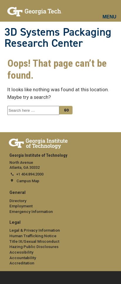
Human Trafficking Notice (32, 235)
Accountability (22, 257)
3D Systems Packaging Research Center (57, 37)
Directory (17, 200)
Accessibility (21, 252)
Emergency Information (31, 211)
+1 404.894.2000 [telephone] (29, 174)
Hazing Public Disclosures (33, 246)
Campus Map (27, 181)
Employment (21, 206)
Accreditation (21, 263)
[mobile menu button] (109, 11)
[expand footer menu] (5, 277)
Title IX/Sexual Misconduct (34, 241)
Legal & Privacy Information (34, 230)
